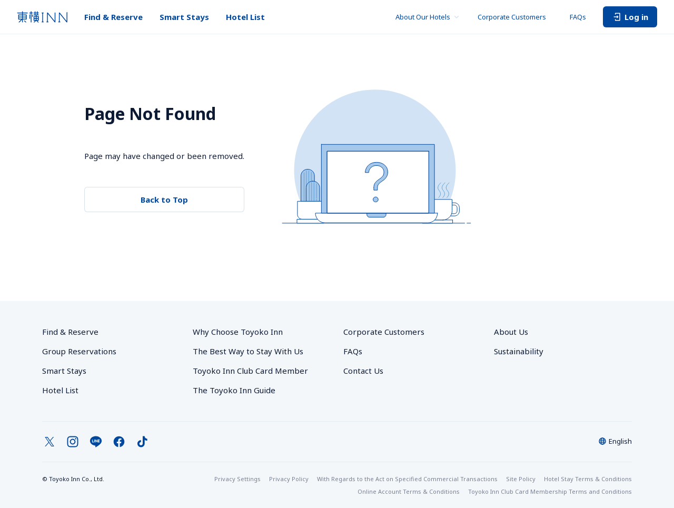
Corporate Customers (515, 17)
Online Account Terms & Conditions (409, 491)
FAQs (578, 17)
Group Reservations (79, 351)
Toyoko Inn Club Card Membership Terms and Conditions (550, 491)
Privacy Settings (237, 479)
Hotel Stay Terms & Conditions (588, 479)
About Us (511, 331)
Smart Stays (184, 17)
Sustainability (518, 351)
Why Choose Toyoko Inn (238, 331)
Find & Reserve (113, 17)
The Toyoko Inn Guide (234, 390)
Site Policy (521, 479)
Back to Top (164, 199)
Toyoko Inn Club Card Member (250, 370)
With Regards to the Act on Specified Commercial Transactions (407, 479)
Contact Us (363, 370)
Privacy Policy (289, 479)
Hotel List (245, 17)
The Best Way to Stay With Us (248, 351)
